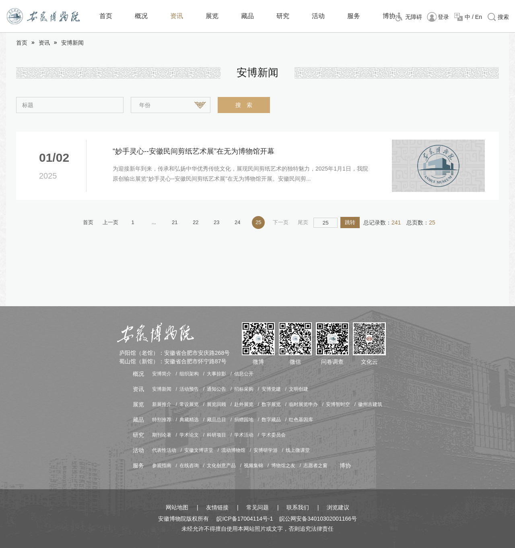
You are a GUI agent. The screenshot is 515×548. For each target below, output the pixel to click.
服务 (353, 15)
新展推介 (161, 404)
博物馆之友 (283, 465)
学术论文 (189, 435)
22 (195, 222)
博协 (389, 15)
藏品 (247, 15)
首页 (105, 15)
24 (237, 222)
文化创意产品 (221, 465)
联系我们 (297, 507)
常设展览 (189, 404)
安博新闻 (72, 42)
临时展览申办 (303, 404)
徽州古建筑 (370, 404)
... (154, 222)
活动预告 (189, 389)
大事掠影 (216, 374)
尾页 (303, 222)
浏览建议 (338, 507)
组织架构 (189, 374)
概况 (141, 15)
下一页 (280, 222)
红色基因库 (301, 419)
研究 (282, 15)
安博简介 (161, 374)
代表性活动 (164, 450)
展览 (212, 15)
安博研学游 (265, 450)
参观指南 (161, 465)
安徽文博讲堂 (198, 450)
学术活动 (243, 435)
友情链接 (217, 507)
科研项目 (216, 435)
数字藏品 (271, 419)
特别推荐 (161, 419)
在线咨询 (189, 465)
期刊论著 (161, 435)
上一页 (110, 222)
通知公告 (216, 389)
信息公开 (243, 374)
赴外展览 (243, 404)
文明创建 (298, 389)
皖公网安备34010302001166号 (318, 518)
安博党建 (271, 389)
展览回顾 (216, 404)
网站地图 (177, 507)
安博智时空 (338, 404)
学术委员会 (274, 435)
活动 (318, 15)
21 (174, 222)
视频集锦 (253, 465)
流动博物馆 (233, 450)
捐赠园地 (243, 419)
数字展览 (271, 404)
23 (216, 222)
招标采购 (243, 389)
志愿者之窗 (315, 465)
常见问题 (257, 507)
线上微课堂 (298, 450)
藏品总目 (216, 419)
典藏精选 (189, 419)
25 (258, 222)
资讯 (176, 15)
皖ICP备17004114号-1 (244, 518)
